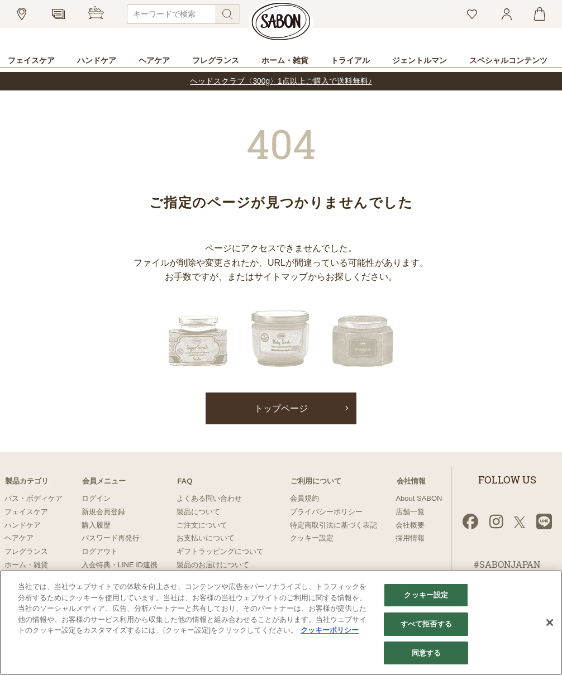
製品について (198, 512)
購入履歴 (96, 524)
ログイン (96, 498)
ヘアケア (19, 538)
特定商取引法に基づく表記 (333, 524)
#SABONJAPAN (507, 565)
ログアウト (100, 551)
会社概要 (410, 524)
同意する (426, 652)
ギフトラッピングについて (220, 551)
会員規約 (304, 498)
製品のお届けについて (213, 565)
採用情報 (410, 538)
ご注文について (202, 524)
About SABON (419, 498)
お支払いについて (206, 538)
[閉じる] (549, 622)
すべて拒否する (426, 623)
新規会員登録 (103, 512)
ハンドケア (22, 524)
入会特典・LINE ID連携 (120, 565)
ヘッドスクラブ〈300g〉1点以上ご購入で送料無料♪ (281, 81)
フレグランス (26, 551)
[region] (281, 622)
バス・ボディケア (33, 498)
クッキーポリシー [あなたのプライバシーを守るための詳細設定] (330, 629)
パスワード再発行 (111, 538)
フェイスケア (26, 512)
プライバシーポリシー (326, 512)
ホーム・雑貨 (26, 565)
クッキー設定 (312, 538)
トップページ (281, 408)
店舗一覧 (410, 512)
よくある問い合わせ (209, 498)
